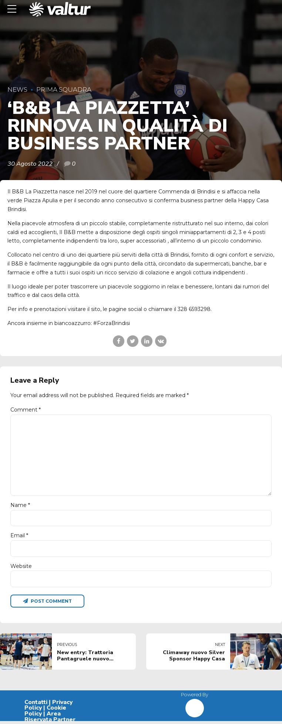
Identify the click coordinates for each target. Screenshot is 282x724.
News (17, 89)
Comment (25, 409)
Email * (19, 538)
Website (21, 568)
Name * (20, 507)
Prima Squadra (63, 89)
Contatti (35, 705)
